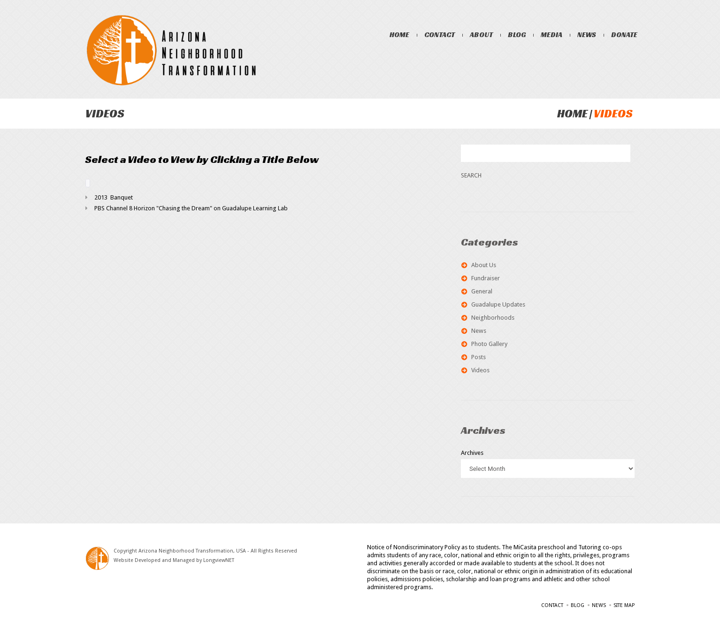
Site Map (624, 605)
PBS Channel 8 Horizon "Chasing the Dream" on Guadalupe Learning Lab (191, 208)
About (481, 34)
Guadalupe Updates (498, 304)
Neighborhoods (492, 317)
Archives (472, 452)
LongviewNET (218, 560)
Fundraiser (485, 278)
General (481, 291)
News (586, 34)
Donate (624, 34)
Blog (517, 34)
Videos (480, 370)
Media (551, 34)
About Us (483, 265)
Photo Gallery (489, 343)
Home (399, 34)
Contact (439, 34)
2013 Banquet (113, 197)
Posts (478, 357)
